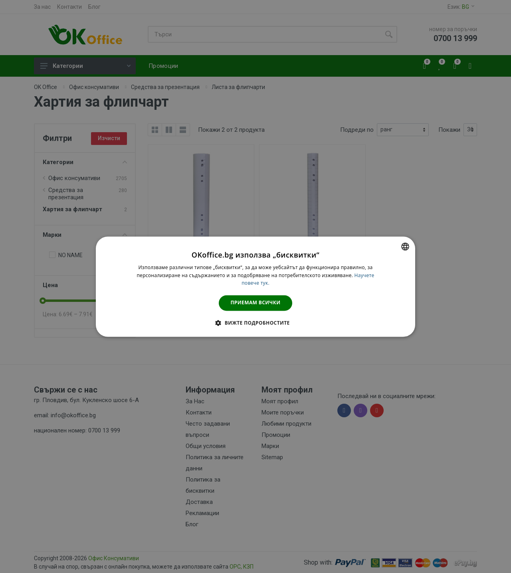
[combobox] (405, 246)
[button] (255, 323)
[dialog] (255, 286)
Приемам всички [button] (256, 302)
